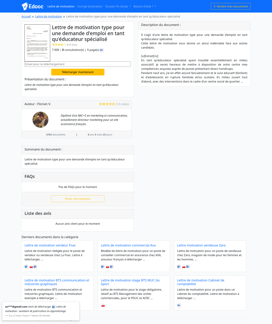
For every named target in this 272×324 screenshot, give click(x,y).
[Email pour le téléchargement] (78, 64)
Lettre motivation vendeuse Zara (201, 245)
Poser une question (78, 199)
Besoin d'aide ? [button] (144, 6)
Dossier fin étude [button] (117, 6)
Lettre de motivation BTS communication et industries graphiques (57, 282)
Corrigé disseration (89, 6)
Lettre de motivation (61, 6)
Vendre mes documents (230, 6)
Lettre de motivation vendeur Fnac (50, 245)
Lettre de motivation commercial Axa (128, 245)
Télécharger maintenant (78, 72)
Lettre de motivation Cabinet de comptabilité (200, 282)
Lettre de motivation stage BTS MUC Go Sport (130, 282)
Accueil (26, 16)
